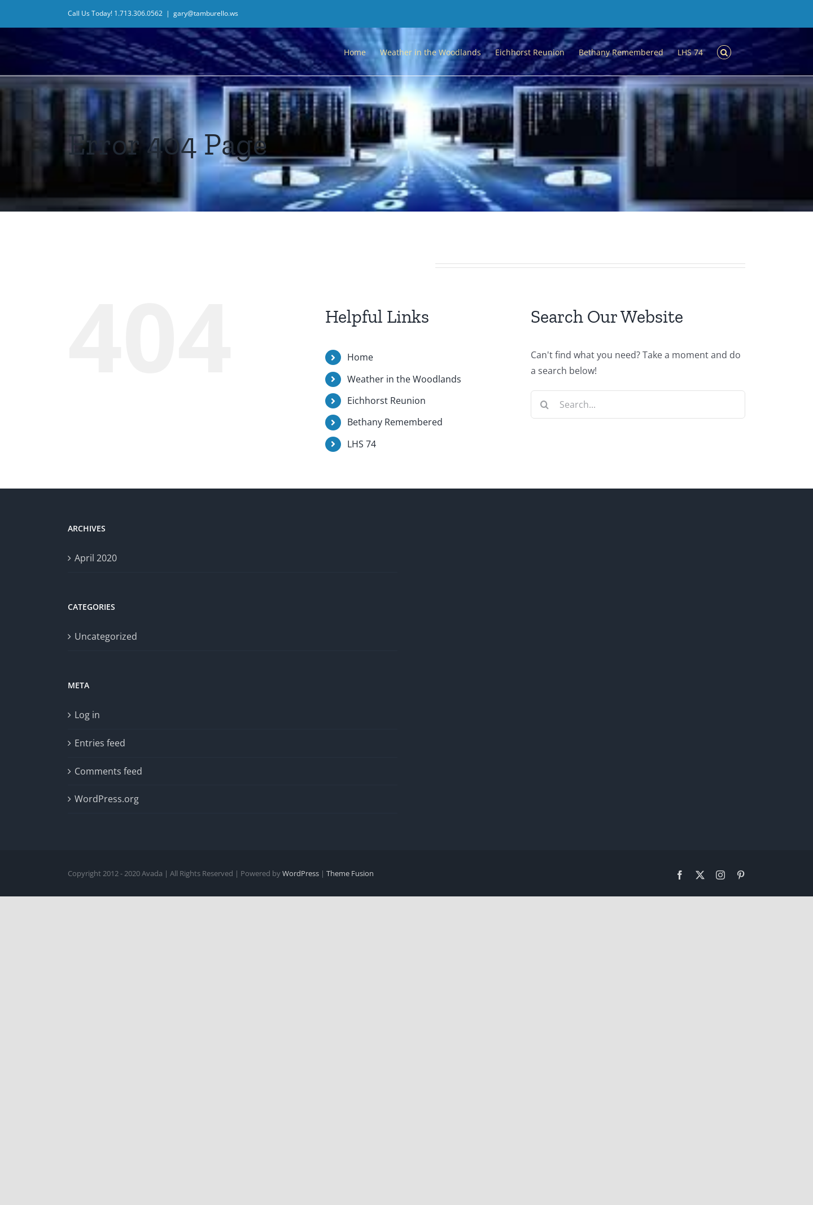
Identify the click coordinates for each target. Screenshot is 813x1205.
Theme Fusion (350, 873)
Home (360, 357)
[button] (724, 51)
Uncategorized (106, 636)
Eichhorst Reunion (386, 400)
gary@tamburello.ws (205, 13)
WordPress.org (107, 799)
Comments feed (108, 771)
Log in (87, 715)
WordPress (300, 873)
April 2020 (96, 558)
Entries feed (100, 743)
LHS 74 (361, 444)
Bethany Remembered (395, 422)
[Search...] (638, 404)
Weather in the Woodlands (404, 379)
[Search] (545, 404)
